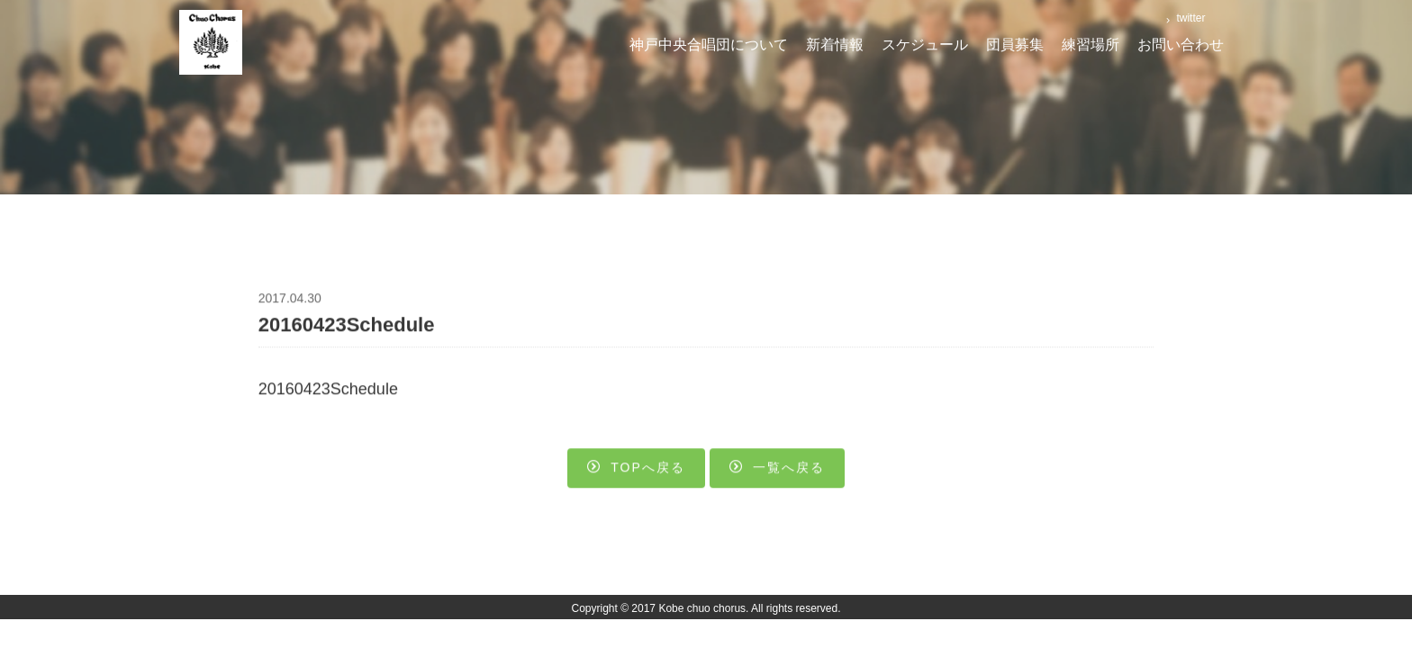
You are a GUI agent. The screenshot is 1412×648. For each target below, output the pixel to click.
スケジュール (925, 44)
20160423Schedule (328, 391)
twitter (1189, 18)
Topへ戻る (636, 470)
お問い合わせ (1180, 44)
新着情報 (835, 44)
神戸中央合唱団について (708, 44)
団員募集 (1015, 44)
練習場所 (1090, 44)
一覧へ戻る (777, 470)
